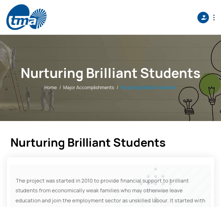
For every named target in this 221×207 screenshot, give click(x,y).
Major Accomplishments (88, 87)
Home (51, 87)
